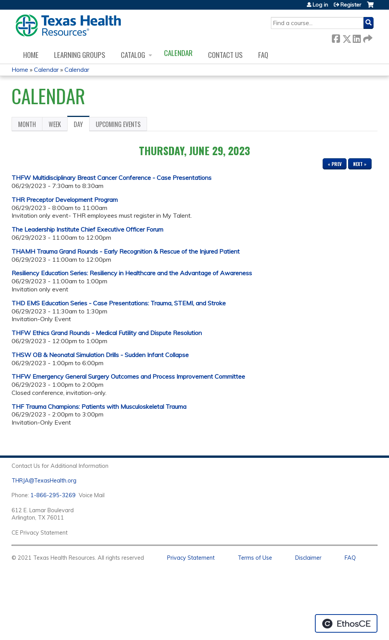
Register (350, 4)
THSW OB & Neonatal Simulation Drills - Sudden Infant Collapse (100, 355)
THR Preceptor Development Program (65, 199)
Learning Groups (79, 54)
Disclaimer (308, 557)
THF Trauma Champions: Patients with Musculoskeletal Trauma (99, 406)
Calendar (178, 52)
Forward (367, 37)
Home (31, 54)
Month (27, 124)
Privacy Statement (191, 557)
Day (82, 125)
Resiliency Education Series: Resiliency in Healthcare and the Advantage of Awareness (132, 273)
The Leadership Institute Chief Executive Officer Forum (87, 229)
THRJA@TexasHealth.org (44, 480)
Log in (320, 4)
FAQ (263, 54)
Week (55, 124)
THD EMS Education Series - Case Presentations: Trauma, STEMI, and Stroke (119, 303)
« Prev (335, 164)
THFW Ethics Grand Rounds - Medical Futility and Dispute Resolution (107, 333)
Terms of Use (255, 557)
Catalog (133, 54)
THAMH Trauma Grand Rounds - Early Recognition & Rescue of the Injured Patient (126, 251)
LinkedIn (356, 37)
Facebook (336, 37)
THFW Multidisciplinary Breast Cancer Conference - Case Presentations (111, 177)
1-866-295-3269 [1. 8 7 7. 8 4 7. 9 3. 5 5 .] (53, 495)
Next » (360, 164)
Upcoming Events (118, 124)
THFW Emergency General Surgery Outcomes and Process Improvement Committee (128, 376)
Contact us (225, 54)
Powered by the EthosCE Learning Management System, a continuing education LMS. (346, 623)
